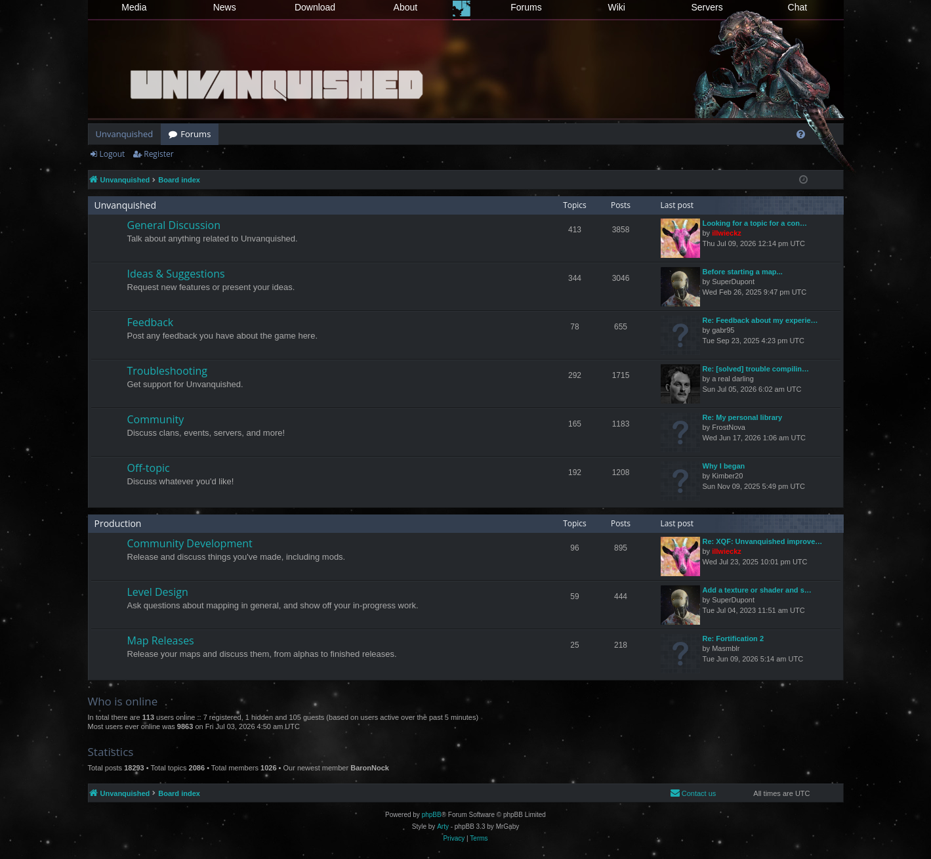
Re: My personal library (743, 417)
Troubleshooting (167, 371)
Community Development (190, 543)
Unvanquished (125, 134)
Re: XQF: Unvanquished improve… (763, 541)
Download (315, 7)
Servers (706, 7)
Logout (112, 153)
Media (133, 7)
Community (155, 419)
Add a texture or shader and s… (757, 590)
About (406, 7)
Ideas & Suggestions (176, 273)
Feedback (150, 322)
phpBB (432, 814)
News (224, 7)
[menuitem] (801, 134)
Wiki (616, 7)
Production (118, 523)
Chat (798, 7)
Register (158, 153)
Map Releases (160, 640)
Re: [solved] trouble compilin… (756, 369)
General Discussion (174, 225)
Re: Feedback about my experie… (760, 320)
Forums (525, 7)
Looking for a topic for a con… (755, 223)
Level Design (157, 592)
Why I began (724, 466)
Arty (443, 826)
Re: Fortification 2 (733, 638)
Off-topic (148, 468)
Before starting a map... (743, 272)
